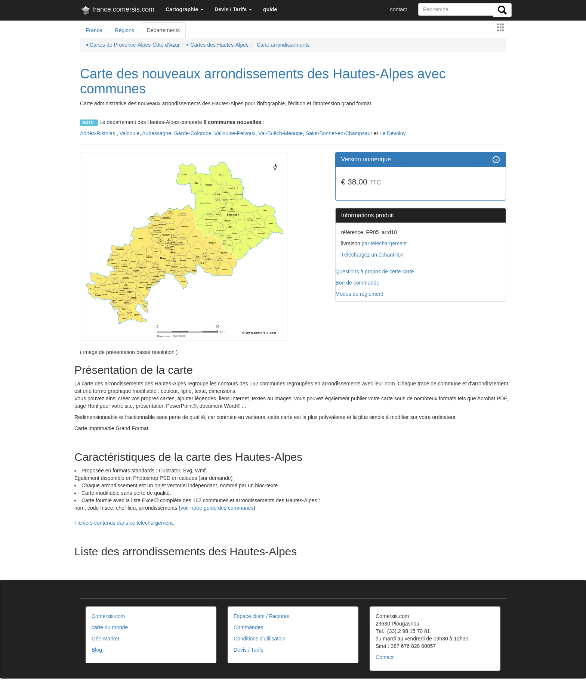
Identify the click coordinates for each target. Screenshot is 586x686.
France (94, 30)
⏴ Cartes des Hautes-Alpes (217, 45)
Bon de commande (358, 283)
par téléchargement (383, 243)
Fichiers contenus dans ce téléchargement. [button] (124, 523)
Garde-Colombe (193, 133)
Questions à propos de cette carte (375, 271)
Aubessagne (156, 133)
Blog (97, 650)
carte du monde (110, 627)
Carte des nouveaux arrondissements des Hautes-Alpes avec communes (263, 81)
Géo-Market (105, 639)
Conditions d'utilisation (260, 639)
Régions (124, 30)
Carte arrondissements (282, 45)
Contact (385, 657)
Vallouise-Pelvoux (234, 133)
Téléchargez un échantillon (372, 255)
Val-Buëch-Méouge (280, 133)
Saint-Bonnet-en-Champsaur (339, 133)
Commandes (248, 627)
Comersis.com (108, 616)
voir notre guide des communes (217, 508)
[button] (184, 9)
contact (398, 9)
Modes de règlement (359, 294)
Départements (163, 30)
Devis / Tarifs (248, 650)
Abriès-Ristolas (98, 133)
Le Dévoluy (392, 133)
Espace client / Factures (261, 616)
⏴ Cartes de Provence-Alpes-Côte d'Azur (133, 45)
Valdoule (129, 133)
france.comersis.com (117, 11)
